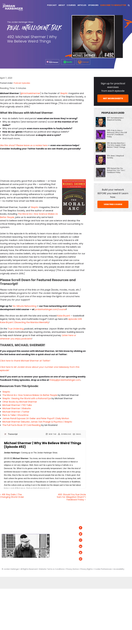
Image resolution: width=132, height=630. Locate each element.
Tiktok (84, 558)
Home (56, 521)
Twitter (85, 534)
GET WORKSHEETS (113, 98)
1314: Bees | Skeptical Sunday (115, 157)
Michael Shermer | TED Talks (17, 405)
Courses (57, 540)
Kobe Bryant (63, 315)
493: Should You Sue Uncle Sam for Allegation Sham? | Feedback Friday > (71, 497)
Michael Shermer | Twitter (15, 411)
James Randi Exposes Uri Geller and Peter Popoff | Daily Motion (35, 418)
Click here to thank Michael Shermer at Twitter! (25, 360)
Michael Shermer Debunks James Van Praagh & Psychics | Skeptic (37, 421)
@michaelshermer (30, 93)
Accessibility (118, 569)
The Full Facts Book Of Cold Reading (21, 425)
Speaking (57, 546)
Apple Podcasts (117, 532)
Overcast (114, 537)
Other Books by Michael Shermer (19, 401)
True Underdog (16, 328)
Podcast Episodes (22, 83)
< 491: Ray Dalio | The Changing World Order (12, 496)
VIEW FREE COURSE (113, 204)
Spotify (113, 527)
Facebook (86, 527)
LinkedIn (85, 546)
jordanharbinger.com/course (50, 309)
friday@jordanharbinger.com (65, 379)
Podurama (115, 542)
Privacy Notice (72, 569)
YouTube (85, 552)
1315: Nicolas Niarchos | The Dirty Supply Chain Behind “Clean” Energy (116, 145)
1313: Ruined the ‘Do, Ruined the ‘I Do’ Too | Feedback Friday (116, 170)
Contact (57, 552)
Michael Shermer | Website (16, 408)
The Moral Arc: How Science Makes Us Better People (29, 395)
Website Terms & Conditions (51, 569)
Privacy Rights (86, 569)
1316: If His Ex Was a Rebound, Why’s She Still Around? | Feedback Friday (117, 133)
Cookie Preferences (103, 569)
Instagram (86, 540)
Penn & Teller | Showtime (15, 415)
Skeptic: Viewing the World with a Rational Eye (26, 398)
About (56, 534)
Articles (56, 527)
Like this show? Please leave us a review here (24, 145)
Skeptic (6, 391)
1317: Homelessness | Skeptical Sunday (115, 119)
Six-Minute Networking (24, 306)
